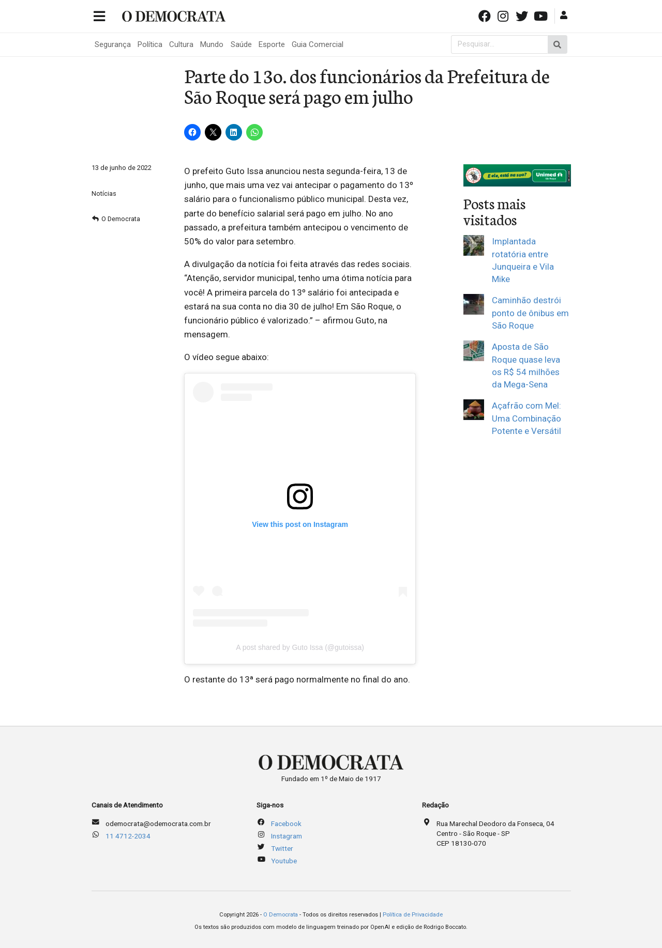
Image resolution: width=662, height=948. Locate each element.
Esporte (272, 44)
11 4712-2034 (128, 836)
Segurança (113, 44)
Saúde (241, 44)
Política (150, 44)
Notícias (104, 193)
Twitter (282, 848)
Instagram (286, 836)
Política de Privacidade (413, 914)
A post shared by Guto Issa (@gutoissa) (300, 647)
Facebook (286, 823)
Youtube (284, 861)
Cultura (181, 44)
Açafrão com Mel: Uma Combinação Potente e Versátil (526, 418)
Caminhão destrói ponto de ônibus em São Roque (530, 313)
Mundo (211, 44)
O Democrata (120, 219)
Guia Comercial (317, 44)
